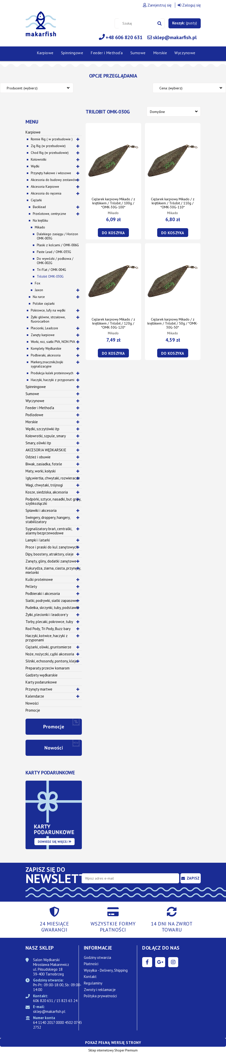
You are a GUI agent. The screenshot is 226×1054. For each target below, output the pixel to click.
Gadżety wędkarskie (42, 675)
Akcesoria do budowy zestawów (54, 179)
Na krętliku (40, 220)
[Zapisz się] (190, 878)
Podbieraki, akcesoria (46, 355)
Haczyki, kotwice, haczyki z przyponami (47, 637)
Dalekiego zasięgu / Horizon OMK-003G (57, 236)
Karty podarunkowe (41, 682)
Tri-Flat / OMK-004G (51, 269)
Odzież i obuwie (38, 457)
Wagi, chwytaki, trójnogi (44, 485)
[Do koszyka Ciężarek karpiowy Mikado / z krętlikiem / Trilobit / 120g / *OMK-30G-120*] (113, 353)
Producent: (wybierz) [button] (22, 88)
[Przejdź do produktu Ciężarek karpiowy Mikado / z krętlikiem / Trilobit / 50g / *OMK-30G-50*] (172, 281)
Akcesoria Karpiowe (45, 186)
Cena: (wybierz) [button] (170, 88)
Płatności (91, 963)
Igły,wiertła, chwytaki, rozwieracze (53, 478)
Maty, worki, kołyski (41, 471)
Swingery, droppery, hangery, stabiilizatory (48, 519)
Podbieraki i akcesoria (43, 593)
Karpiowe (33, 132)
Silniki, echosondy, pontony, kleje (51, 661)
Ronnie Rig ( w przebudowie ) (52, 139)
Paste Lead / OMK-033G (54, 252)
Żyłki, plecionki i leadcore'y (47, 614)
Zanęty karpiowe (43, 335)
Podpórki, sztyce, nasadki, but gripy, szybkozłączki (53, 501)
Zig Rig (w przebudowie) (48, 146)
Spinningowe (36, 386)
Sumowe (32, 393)
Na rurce (39, 296)
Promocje (33, 710)
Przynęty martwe (39, 689)
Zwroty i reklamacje (100, 989)
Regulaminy (93, 983)
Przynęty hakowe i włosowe (51, 173)
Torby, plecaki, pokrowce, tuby (49, 621)
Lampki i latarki (38, 540)
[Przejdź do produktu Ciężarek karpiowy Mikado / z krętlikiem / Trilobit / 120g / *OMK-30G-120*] (113, 281)
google (160, 962)
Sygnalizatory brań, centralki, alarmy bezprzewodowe (49, 530)
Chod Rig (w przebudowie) (50, 152)
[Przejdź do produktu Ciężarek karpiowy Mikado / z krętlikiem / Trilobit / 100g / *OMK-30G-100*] (113, 161)
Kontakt (90, 976)
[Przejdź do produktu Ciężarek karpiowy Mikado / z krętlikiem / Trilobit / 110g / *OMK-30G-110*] (172, 161)
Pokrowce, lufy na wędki (48, 310)
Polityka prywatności (100, 996)
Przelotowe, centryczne (49, 213)
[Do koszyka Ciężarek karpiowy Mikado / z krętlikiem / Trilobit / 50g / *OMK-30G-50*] (172, 353)
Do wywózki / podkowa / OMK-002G (55, 260)
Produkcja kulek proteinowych (52, 373)
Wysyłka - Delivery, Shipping (106, 970)
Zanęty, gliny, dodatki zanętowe (51, 561)
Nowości (32, 703)
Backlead (39, 207)
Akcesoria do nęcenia (46, 193)
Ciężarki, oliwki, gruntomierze (48, 647)
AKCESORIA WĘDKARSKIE (46, 450)
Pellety (31, 586)
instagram (173, 962)
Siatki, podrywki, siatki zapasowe (51, 600)
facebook (147, 962)
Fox (37, 283)
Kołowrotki (38, 159)
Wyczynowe (35, 400)
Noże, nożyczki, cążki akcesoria (50, 654)
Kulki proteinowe (39, 579)
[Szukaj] (160, 23)
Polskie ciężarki (44, 303)
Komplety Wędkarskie (46, 348)
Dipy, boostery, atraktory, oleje (50, 554)
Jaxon (39, 290)
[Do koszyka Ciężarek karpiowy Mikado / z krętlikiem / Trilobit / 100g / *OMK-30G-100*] (113, 232)
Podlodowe (34, 414)
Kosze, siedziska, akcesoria (47, 492)
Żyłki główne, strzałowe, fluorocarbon (48, 319)
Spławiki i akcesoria (41, 510)
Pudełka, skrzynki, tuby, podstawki (52, 607)
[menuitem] (45, 52)
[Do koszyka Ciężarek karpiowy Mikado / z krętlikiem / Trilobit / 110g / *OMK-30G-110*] (172, 232)
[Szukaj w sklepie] (140, 23)
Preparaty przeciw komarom (48, 668)
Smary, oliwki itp (38, 443)
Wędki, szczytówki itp (42, 428)
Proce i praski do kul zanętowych (52, 547)
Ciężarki (36, 200)
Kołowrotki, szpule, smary (46, 435)
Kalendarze (35, 696)
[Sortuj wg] (174, 111)
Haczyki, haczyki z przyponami (52, 380)
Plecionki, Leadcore (44, 328)
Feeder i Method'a (40, 407)
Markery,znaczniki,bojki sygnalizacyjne (47, 364)
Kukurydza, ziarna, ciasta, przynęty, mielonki (53, 570)
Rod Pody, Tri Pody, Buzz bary (48, 628)
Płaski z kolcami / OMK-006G (58, 245)
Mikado (40, 227)
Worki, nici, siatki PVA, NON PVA (53, 341)
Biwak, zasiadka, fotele (44, 464)
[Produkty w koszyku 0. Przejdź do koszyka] (184, 23)
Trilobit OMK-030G (50, 276)
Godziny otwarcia (97, 957)
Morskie (32, 421)
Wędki (35, 166)
